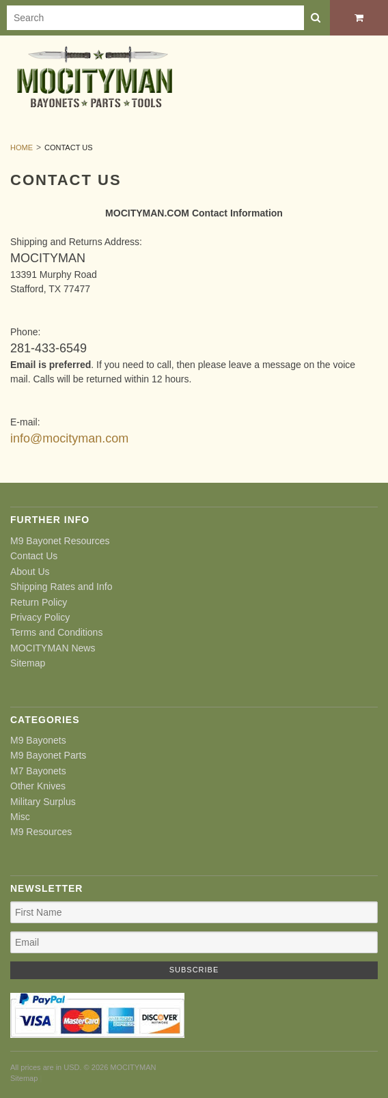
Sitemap (27, 663)
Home (21, 147)
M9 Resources (41, 831)
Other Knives (38, 785)
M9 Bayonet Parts (48, 755)
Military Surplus (43, 801)
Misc (20, 816)
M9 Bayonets (38, 740)
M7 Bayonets (38, 770)
